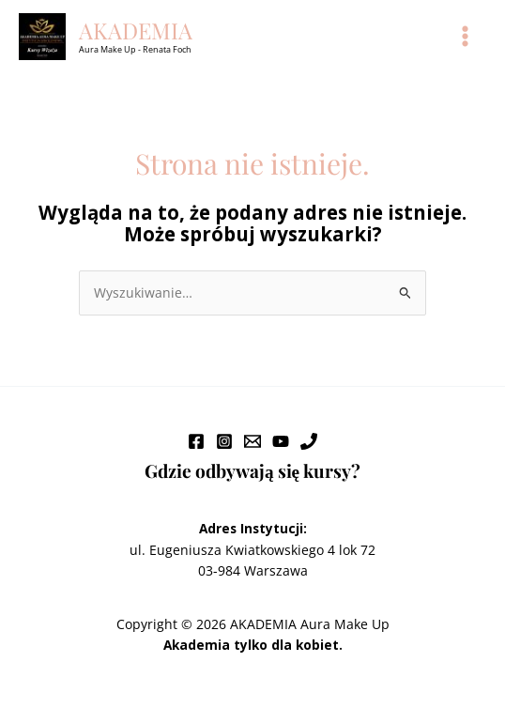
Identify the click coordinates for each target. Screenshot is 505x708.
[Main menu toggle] (465, 36)
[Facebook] (196, 441)
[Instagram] (224, 441)
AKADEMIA (135, 30)
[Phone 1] (308, 441)
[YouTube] (280, 441)
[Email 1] (252, 441)
